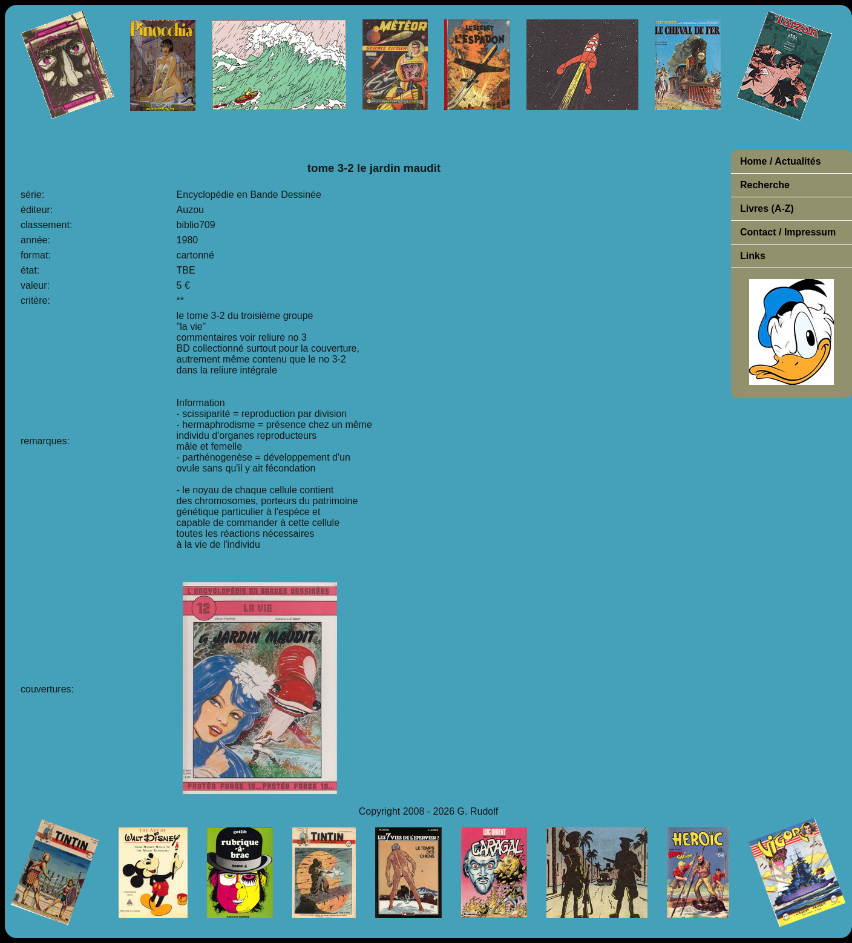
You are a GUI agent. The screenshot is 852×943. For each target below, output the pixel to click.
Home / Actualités (780, 161)
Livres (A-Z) (767, 208)
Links (752, 256)
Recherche (765, 185)
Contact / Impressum (788, 232)
